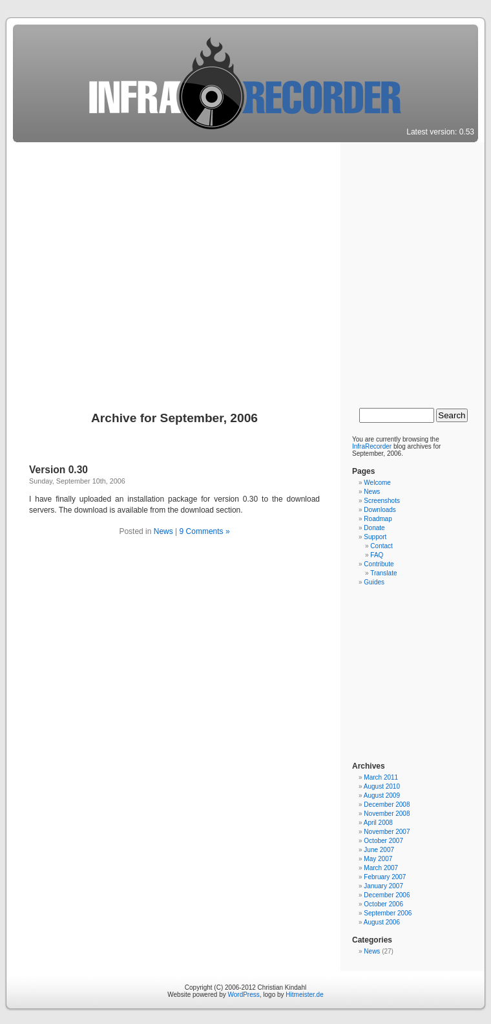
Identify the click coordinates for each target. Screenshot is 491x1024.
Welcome (377, 482)
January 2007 (383, 886)
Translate (383, 573)
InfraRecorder (372, 446)
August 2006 (382, 922)
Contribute (378, 564)
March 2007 (381, 867)
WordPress (243, 994)
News (163, 531)
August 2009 (382, 795)
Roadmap (378, 518)
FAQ (376, 555)
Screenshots (382, 500)
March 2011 (381, 777)
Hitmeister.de (304, 994)
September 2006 (388, 913)
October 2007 (383, 840)
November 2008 (387, 813)
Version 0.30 (58, 469)
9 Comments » (205, 531)
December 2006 (387, 895)
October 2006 (383, 904)
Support (375, 536)
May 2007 (378, 858)
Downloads (379, 509)
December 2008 (387, 804)
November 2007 (387, 831)
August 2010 (382, 786)
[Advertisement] (121, 270)
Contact (381, 545)
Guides (374, 582)
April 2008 (378, 822)
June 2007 (379, 849)
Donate (374, 527)
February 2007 (385, 876)
